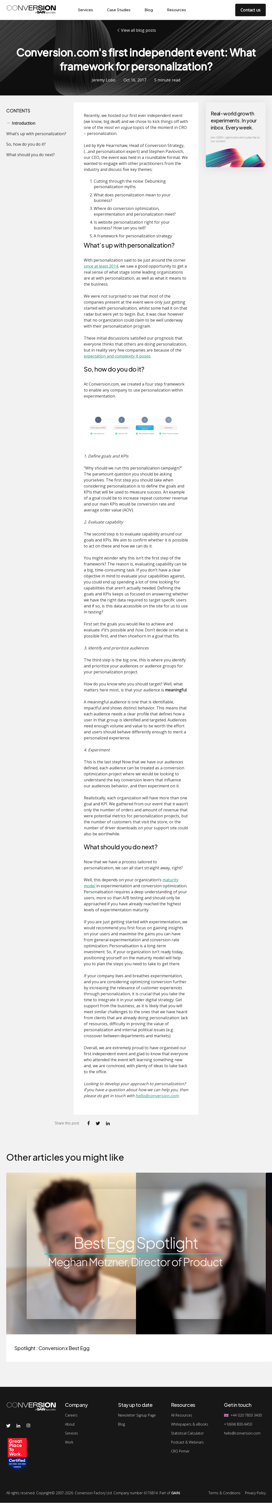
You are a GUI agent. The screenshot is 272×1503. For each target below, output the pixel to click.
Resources (176, 9)
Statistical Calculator (187, 1433)
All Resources (181, 1415)
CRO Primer (180, 1451)
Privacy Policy (255, 1493)
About (70, 1424)
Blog (148, 9)
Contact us (250, 10)
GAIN (175, 1493)
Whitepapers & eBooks (189, 1424)
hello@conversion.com (157, 1095)
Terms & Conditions (224, 1493)
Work (69, 1442)
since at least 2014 (101, 266)
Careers (71, 1415)
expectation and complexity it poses (117, 356)
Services (85, 9)
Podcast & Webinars (187, 1442)
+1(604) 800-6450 (238, 1424)
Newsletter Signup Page (137, 1415)
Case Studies (118, 9)
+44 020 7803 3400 (246, 1415)
